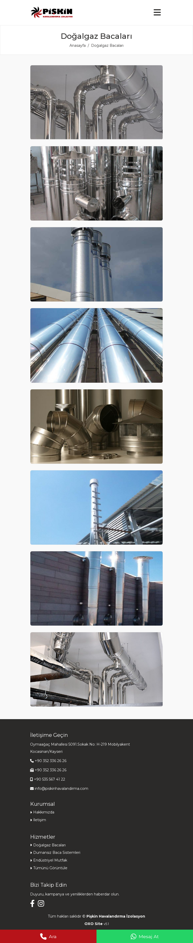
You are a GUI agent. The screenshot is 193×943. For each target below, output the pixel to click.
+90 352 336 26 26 (50, 760)
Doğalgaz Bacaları (49, 845)
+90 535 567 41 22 (49, 779)
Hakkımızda (43, 812)
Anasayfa (77, 45)
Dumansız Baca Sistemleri (56, 852)
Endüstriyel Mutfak (50, 860)
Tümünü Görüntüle (50, 868)
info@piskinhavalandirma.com (61, 788)
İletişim (39, 820)
